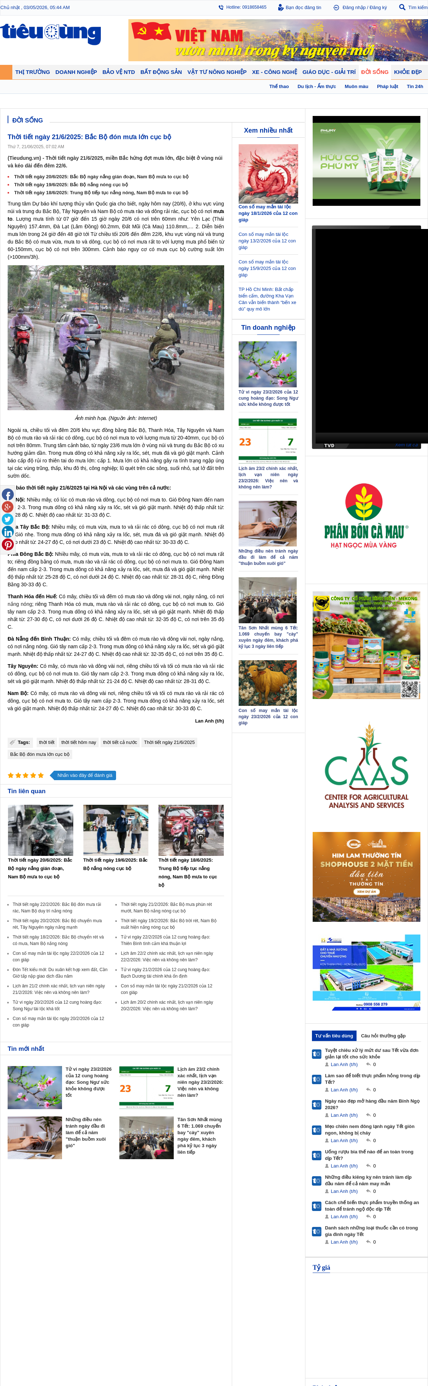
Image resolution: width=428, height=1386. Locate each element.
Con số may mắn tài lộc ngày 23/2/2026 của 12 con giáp (268, 716)
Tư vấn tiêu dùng (334, 1036)
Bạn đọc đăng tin (303, 7)
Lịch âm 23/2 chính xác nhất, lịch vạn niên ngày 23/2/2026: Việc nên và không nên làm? (200, 1082)
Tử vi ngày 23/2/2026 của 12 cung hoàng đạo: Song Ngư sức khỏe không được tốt (89, 1082)
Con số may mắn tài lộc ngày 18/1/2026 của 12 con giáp (268, 213)
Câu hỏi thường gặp (383, 1036)
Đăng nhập (354, 7)
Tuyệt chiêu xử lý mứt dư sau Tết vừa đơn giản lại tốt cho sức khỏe (372, 1054)
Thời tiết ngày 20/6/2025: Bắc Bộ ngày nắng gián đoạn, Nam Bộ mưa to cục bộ (101, 176)
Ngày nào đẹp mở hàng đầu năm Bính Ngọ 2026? (372, 1104)
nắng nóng (20, 604)
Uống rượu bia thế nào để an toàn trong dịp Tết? (369, 1155)
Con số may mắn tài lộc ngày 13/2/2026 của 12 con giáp (267, 241)
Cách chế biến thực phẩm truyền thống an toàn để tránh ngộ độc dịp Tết (372, 1206)
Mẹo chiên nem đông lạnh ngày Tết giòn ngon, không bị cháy (370, 1130)
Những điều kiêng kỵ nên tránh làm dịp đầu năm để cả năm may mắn (368, 1180)
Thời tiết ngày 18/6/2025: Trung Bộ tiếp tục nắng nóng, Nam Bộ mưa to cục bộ (101, 192)
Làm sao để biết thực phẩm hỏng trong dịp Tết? (372, 1079)
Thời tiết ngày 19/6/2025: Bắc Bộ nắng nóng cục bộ (71, 184)
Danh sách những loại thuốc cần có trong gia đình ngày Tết (371, 1231)
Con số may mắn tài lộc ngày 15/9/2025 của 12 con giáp (267, 268)
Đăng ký (378, 7)
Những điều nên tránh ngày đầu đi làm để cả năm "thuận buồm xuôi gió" (86, 1132)
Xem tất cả (406, 445)
